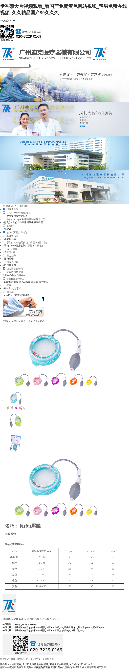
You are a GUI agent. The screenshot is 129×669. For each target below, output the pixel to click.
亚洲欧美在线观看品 (61, 667)
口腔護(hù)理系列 (16, 269)
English (11, 20)
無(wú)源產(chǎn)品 (17, 232)
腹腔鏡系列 (12, 209)
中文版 (4, 20)
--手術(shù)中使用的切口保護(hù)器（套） (24, 245)
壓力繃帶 (11, 255)
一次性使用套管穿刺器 (18, 213)
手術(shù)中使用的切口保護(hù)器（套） (27, 242)
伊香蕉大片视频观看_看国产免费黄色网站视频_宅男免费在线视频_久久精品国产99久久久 (46, 664)
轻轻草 (75, 667)
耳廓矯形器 (12, 236)
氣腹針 (10, 226)
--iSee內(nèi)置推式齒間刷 (16, 295)
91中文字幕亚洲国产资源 (93, 667)
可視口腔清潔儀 (15, 272)
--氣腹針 (7, 229)
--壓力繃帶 (8, 258)
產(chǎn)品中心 (36, 321)
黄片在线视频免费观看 (38, 667)
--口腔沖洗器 (9, 265)
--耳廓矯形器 (9, 239)
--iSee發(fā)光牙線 (12, 288)
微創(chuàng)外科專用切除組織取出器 (26, 219)
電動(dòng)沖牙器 (16, 279)
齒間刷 (10, 292)
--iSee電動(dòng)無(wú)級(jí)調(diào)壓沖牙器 (26, 282)
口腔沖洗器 (12, 262)
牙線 (9, 285)
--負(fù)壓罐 (9, 252)
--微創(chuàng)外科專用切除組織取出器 (23, 222)
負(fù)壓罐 (12, 249)
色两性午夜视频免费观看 (13, 667)
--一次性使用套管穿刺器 (15, 216)
